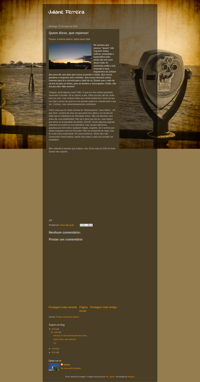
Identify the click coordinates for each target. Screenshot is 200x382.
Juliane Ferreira (66, 12)
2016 (54, 329)
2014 (54, 349)
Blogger (131, 377)
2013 (54, 352)
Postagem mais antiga (103, 307)
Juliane (66, 365)
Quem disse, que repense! (64, 339)
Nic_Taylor (110, 377)
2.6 (54, 343)
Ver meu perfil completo (71, 368)
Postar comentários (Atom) (67, 317)
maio (56, 332)
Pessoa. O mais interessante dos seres (70, 336)
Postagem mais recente (63, 307)
